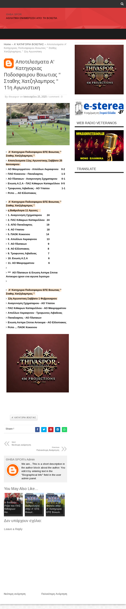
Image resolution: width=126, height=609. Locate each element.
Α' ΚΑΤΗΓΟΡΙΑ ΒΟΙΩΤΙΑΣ (24, 417)
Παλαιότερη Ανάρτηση (54, 593)
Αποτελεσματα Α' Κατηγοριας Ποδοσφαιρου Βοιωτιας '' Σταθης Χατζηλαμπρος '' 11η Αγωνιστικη (32, 74)
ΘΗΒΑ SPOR (14, 14)
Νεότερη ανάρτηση (15, 593)
